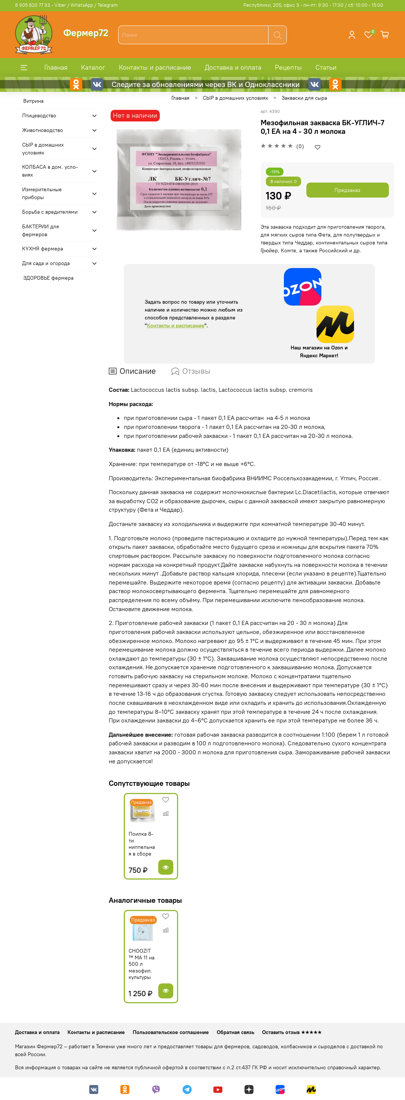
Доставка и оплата (233, 67)
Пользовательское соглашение (171, 1032)
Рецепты (288, 67)
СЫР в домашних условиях (235, 97)
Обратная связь (235, 1032)
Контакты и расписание (155, 67)
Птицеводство (39, 115)
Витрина (33, 100)
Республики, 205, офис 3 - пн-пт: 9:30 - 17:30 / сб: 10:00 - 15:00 (313, 5)
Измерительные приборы (42, 193)
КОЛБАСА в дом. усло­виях (50, 170)
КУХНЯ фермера (42, 248)
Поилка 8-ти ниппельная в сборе (130, 851)
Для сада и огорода (46, 263)
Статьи (325, 67)
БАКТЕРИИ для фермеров (40, 230)
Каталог (93, 67)
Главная (56, 67)
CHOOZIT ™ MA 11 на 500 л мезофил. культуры (132, 975)
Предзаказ (347, 190)
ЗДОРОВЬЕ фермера (48, 277)
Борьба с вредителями (50, 211)
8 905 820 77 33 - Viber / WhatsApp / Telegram (66, 5)
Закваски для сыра (304, 97)
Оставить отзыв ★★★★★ (292, 1032)
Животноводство (42, 130)
